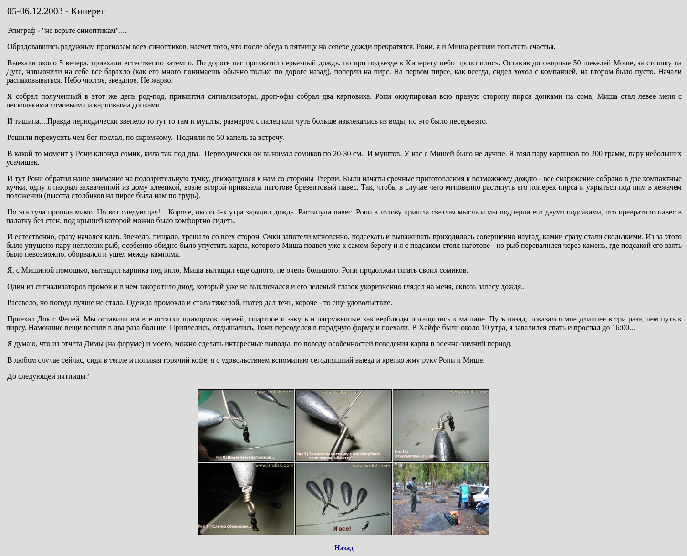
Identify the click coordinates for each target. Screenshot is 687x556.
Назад (343, 548)
